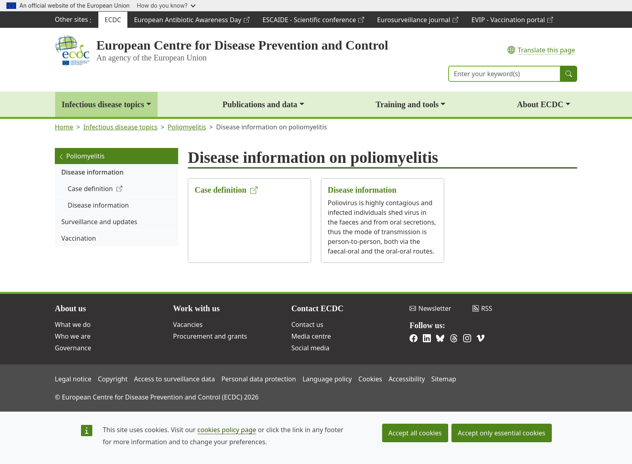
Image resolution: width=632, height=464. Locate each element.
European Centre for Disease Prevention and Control (242, 45)
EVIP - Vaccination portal (512, 21)
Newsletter (430, 308)
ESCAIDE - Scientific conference (313, 21)
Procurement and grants (210, 336)
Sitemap (443, 379)
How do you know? (166, 5)
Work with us (196, 308)
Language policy (327, 379)
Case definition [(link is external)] (95, 189)
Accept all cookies (415, 433)
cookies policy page (227, 429)
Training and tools (407, 104)
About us (70, 308)
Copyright (113, 379)
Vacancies (187, 324)
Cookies (370, 379)
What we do (73, 324)
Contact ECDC (317, 308)
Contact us (307, 324)
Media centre (311, 336)
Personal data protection (258, 379)
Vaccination (78, 238)
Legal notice (73, 379)
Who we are (73, 336)
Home (64, 127)
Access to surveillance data (174, 379)
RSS (482, 308)
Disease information (92, 172)
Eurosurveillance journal (418, 21)
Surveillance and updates (99, 221)
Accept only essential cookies (501, 433)
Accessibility (407, 379)
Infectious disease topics (103, 104)
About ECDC (540, 104)
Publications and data (259, 104)
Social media (310, 347)
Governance (73, 347)
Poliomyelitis (187, 127)
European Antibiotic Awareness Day (191, 21)
